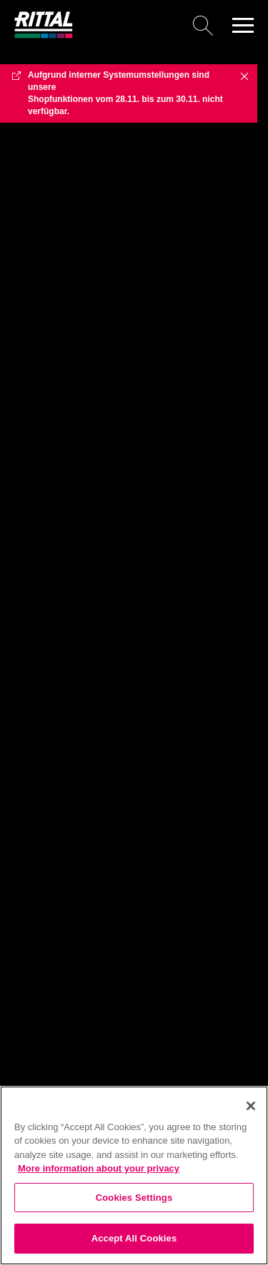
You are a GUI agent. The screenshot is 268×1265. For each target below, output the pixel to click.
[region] (134, 1175)
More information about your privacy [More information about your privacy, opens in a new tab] (98, 1168)
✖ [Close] (244, 76)
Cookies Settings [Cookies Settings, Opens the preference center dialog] (134, 1197)
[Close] (251, 1106)
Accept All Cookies (134, 1238)
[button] (243, 25)
